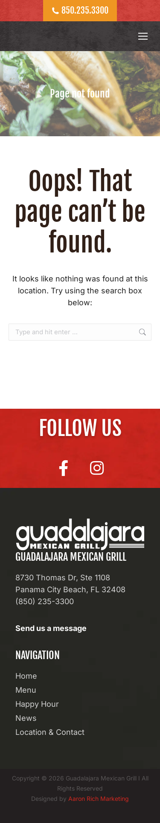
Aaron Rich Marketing (98, 798)
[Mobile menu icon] (142, 36)
